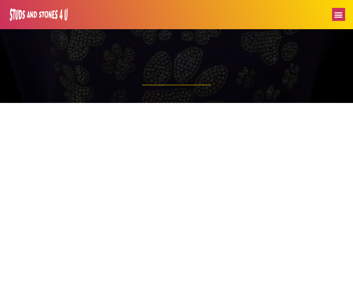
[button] (338, 14)
